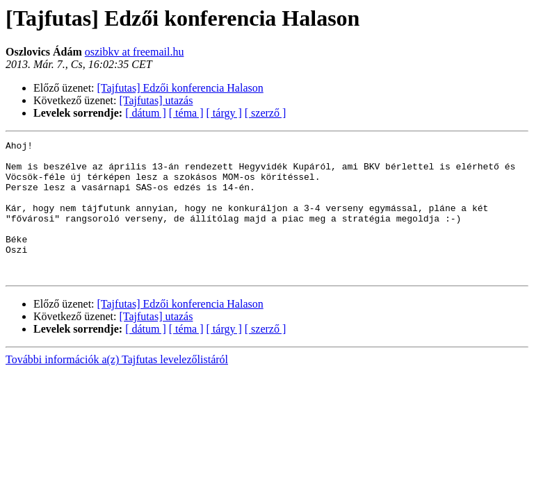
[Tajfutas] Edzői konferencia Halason (180, 88)
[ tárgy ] (224, 113)
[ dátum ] (145, 113)
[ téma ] (186, 113)
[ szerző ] (265, 113)
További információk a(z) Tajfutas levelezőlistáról (117, 386)
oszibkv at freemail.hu (134, 52)
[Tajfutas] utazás (156, 100)
